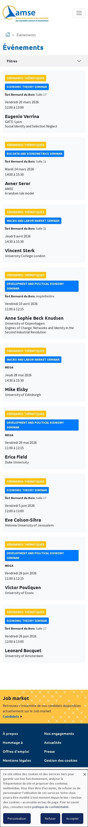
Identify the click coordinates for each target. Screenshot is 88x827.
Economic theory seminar (27, 87)
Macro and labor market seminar (33, 221)
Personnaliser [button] (17, 818)
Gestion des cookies (60, 760)
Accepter (72, 818)
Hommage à (13, 742)
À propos (10, 733)
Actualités (52, 742)
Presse (49, 751)
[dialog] (44, 798)
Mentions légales (17, 760)
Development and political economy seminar (35, 286)
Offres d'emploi (16, 751)
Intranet (9, 769)
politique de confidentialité (50, 807)
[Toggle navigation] (79, 12)
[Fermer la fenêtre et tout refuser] (84, 772)
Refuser (50, 818)
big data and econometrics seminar (34, 154)
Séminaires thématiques (25, 78)
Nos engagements (59, 733)
